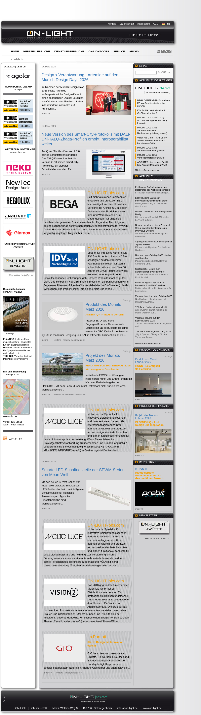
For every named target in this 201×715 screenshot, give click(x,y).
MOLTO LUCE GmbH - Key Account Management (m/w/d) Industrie (152, 120)
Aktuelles (15, 439)
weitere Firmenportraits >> (69, 672)
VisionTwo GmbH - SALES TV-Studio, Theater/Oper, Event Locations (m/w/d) (152, 140)
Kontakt (112, 23)
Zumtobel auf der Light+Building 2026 (153, 296)
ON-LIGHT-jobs (98, 51)
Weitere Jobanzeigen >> (147, 170)
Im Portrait (96, 637)
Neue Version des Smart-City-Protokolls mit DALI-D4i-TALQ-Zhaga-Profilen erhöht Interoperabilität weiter (86, 139)
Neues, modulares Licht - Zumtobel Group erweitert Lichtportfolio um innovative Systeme (152, 228)
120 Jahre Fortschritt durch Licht (151, 307)
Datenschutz (126, 23)
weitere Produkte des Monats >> (70, 340)
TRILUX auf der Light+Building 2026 (153, 331)
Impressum (143, 23)
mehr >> (46, 113)
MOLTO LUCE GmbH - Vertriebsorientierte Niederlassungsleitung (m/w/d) (152, 130)
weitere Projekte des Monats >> (69, 394)
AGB (155, 23)
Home (15, 51)
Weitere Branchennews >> (148, 343)
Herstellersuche (36, 51)
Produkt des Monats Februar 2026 (147, 360)
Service (119, 51)
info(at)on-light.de (127, 708)
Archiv (134, 51)
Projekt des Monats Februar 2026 (146, 417)
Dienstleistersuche (69, 51)
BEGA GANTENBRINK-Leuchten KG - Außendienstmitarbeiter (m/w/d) (153, 103)
